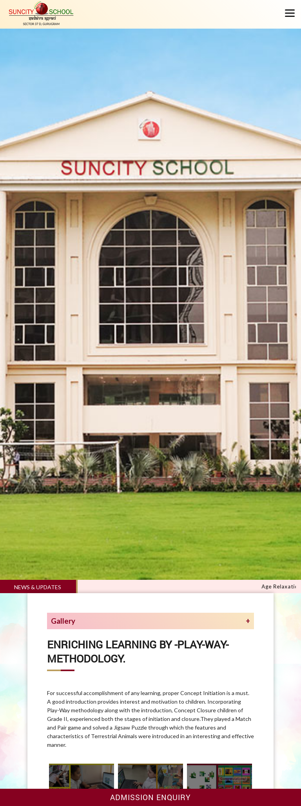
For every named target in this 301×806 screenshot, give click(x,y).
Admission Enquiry (150, 797)
